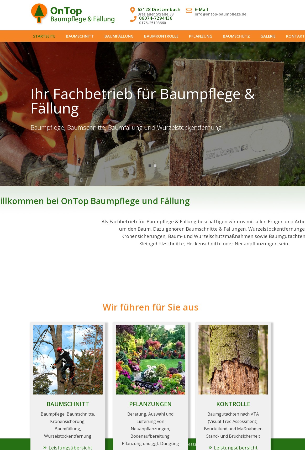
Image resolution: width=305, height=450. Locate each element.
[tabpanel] (152, 114)
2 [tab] (155, 165)
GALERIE (268, 36)
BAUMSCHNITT (80, 36)
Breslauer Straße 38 (155, 14)
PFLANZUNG (200, 36)
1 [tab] (150, 165)
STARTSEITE (44, 36)
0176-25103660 (152, 22)
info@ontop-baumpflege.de (220, 14)
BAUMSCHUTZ (236, 36)
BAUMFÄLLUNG (119, 36)
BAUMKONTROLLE (161, 36)
